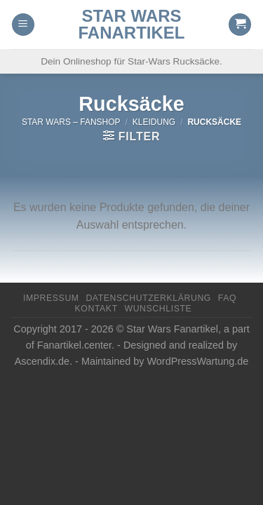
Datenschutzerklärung (148, 298)
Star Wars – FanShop (71, 122)
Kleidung (154, 122)
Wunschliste (158, 309)
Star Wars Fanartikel (132, 24)
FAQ (227, 298)
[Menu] (23, 24)
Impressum (51, 298)
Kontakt (96, 309)
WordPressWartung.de (198, 361)
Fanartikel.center (74, 345)
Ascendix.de (42, 361)
